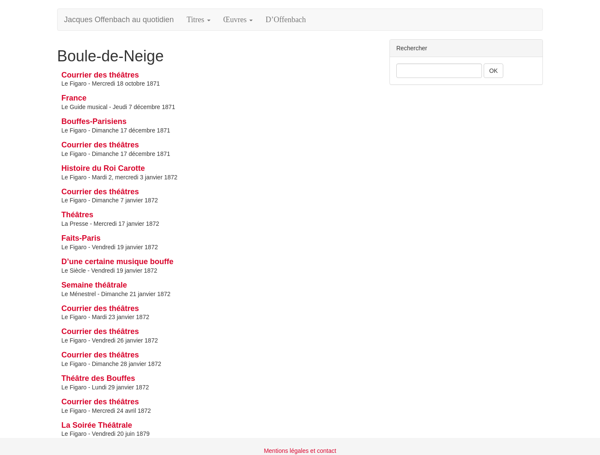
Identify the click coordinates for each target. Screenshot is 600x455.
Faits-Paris (81, 238)
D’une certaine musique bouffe (117, 261)
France (74, 98)
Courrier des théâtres (100, 75)
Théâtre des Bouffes (98, 378)
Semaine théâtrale (94, 285)
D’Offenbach (285, 19)
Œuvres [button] (238, 19)
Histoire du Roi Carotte (103, 168)
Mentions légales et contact (300, 450)
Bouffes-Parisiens (94, 121)
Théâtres (77, 214)
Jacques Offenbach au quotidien (119, 19)
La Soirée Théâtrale (96, 425)
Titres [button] (199, 19)
